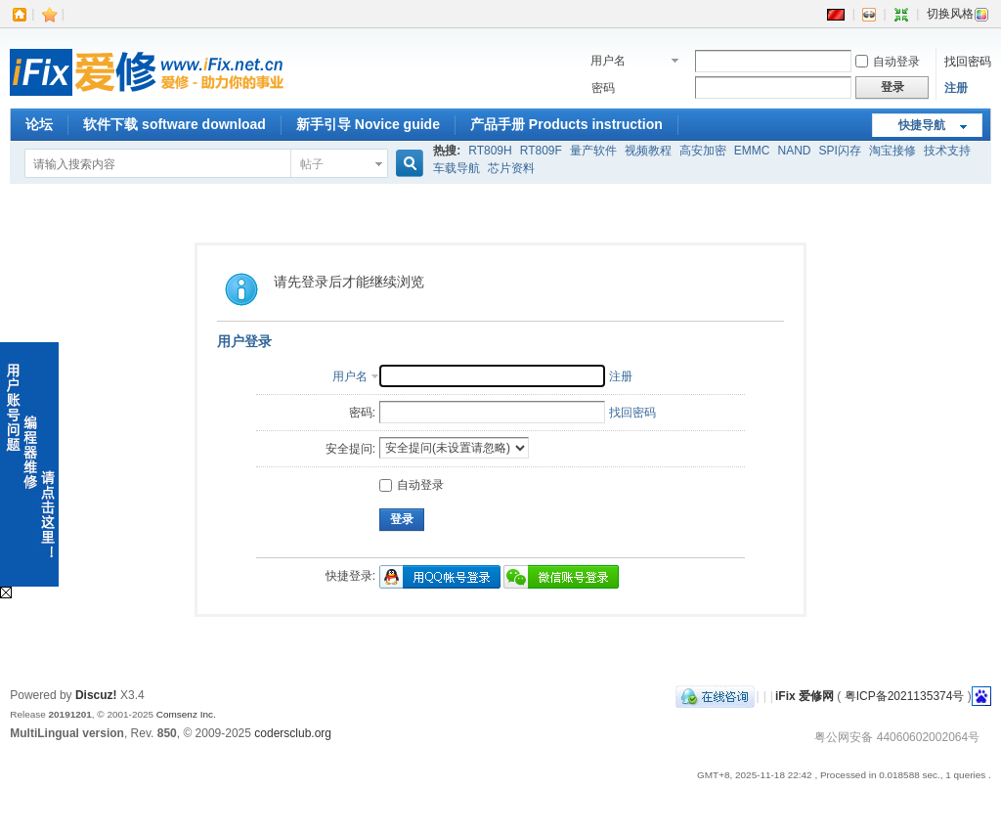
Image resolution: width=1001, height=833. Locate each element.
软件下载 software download (174, 124)
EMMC (752, 150)
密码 (603, 88)
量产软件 (593, 150)
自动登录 (887, 61)
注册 (956, 88)
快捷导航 (921, 125)
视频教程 (648, 150)
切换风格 (958, 14)
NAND (794, 150)
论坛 (39, 124)
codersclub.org (292, 733)
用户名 (608, 60)
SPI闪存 (840, 150)
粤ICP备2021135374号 (905, 696)
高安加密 (702, 150)
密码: (362, 412)
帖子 (312, 164)
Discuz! (96, 695)
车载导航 (456, 168)
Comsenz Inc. (186, 714)
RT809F (541, 150)
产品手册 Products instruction (566, 124)
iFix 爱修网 (804, 696)
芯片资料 (511, 168)
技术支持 (947, 150)
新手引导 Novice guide (368, 124)
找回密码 (967, 61)
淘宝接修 (892, 150)
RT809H (489, 150)
